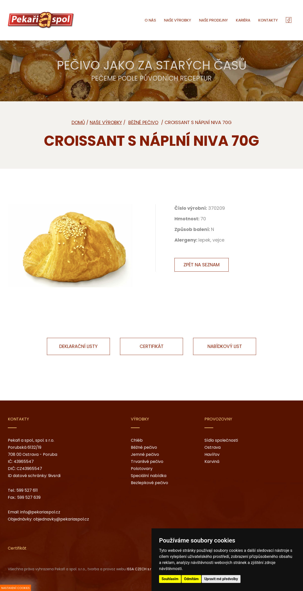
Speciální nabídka (148, 476)
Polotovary (142, 468)
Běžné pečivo (144, 447)
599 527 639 (29, 497)
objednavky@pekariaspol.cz (61, 519)
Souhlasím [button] (170, 579)
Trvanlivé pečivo (147, 461)
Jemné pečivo (145, 454)
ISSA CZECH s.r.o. (141, 569)
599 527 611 (27, 490)
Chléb (137, 440)
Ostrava (212, 447)
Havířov (212, 454)
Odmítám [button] (191, 579)
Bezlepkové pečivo (149, 483)
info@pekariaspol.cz (40, 512)
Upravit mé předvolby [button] (221, 579)
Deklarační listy (78, 346)
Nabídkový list (224, 346)
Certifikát (152, 346)
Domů (78, 122)
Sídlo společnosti (221, 440)
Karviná (211, 461)
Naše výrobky (106, 122)
